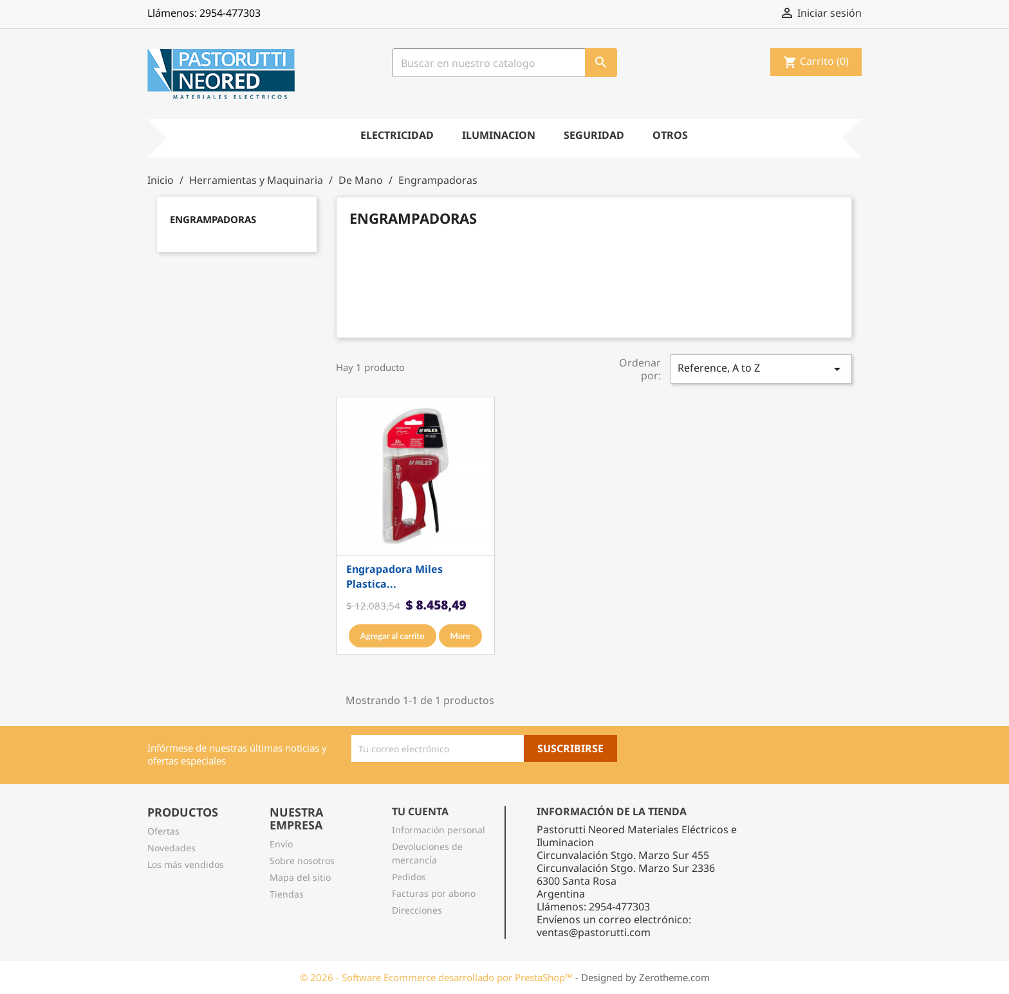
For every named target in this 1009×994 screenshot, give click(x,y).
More (460, 636)
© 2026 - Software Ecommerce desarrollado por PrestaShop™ (437, 977)
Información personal (438, 830)
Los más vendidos (185, 864)
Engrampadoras (213, 219)
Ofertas (163, 831)
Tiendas (287, 894)
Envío (281, 844)
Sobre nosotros (302, 860)
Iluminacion (498, 135)
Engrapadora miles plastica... (394, 576)
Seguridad (594, 135)
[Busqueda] (504, 62)
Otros (670, 135)
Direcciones (417, 910)
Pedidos (409, 877)
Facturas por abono (434, 893)
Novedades (171, 848)
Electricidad (397, 135)
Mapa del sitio (300, 877)
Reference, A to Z (761, 369)
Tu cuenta (420, 811)
